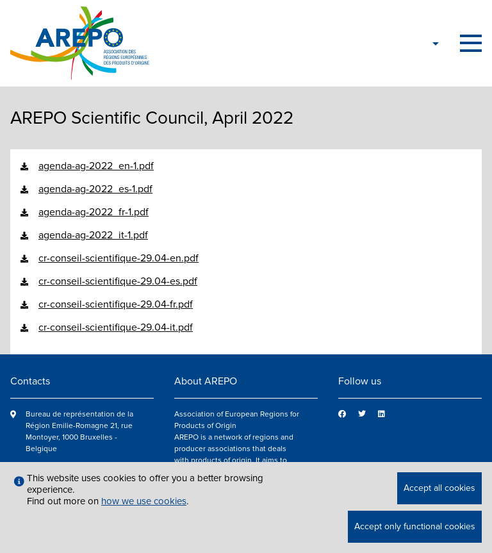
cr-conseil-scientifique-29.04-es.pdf (117, 281)
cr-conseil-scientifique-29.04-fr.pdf (115, 304)
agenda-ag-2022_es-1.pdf (95, 189)
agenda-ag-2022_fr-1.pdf (93, 212)
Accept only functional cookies (414, 526)
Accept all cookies (439, 488)
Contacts (30, 381)
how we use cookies (143, 501)
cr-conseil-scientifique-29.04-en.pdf (118, 258)
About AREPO (205, 381)
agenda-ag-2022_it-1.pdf (93, 235)
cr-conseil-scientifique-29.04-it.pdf (115, 327)
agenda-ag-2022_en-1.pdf (96, 166)
